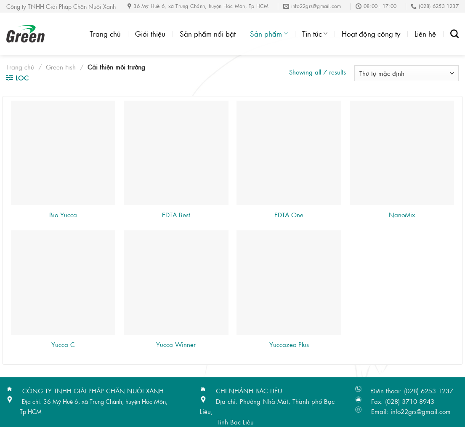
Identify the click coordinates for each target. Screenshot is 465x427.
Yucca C (63, 344)
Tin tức (314, 34)
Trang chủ (105, 34)
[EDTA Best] (176, 153)
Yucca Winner (176, 344)
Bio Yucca (63, 215)
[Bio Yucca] (63, 153)
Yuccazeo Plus (289, 344)
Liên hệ (425, 34)
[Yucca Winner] (176, 282)
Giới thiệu (150, 34)
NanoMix (402, 215)
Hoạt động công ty (371, 34)
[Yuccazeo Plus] (288, 282)
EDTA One (288, 215)
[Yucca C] (63, 282)
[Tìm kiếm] (454, 33)
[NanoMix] (402, 153)
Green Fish (61, 67)
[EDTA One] (288, 153)
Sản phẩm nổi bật (208, 34)
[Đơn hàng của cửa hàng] (406, 73)
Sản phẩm (268, 34)
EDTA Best (176, 215)
